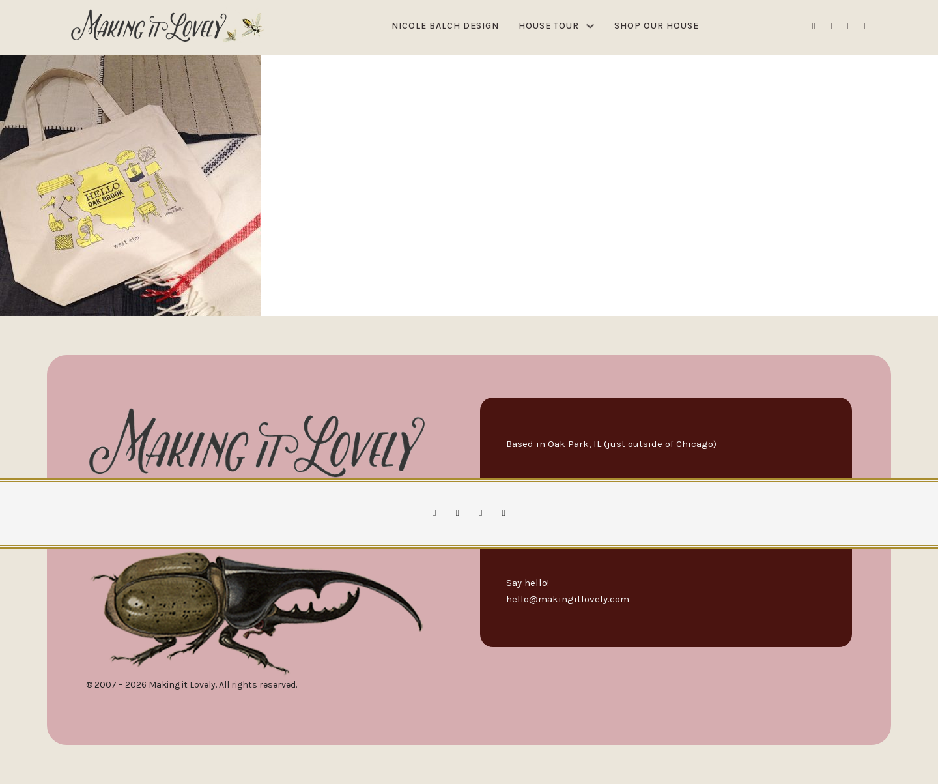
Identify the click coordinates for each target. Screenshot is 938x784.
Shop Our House (656, 25)
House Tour (549, 25)
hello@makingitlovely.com (567, 599)
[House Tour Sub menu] (590, 26)
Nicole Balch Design (445, 25)
